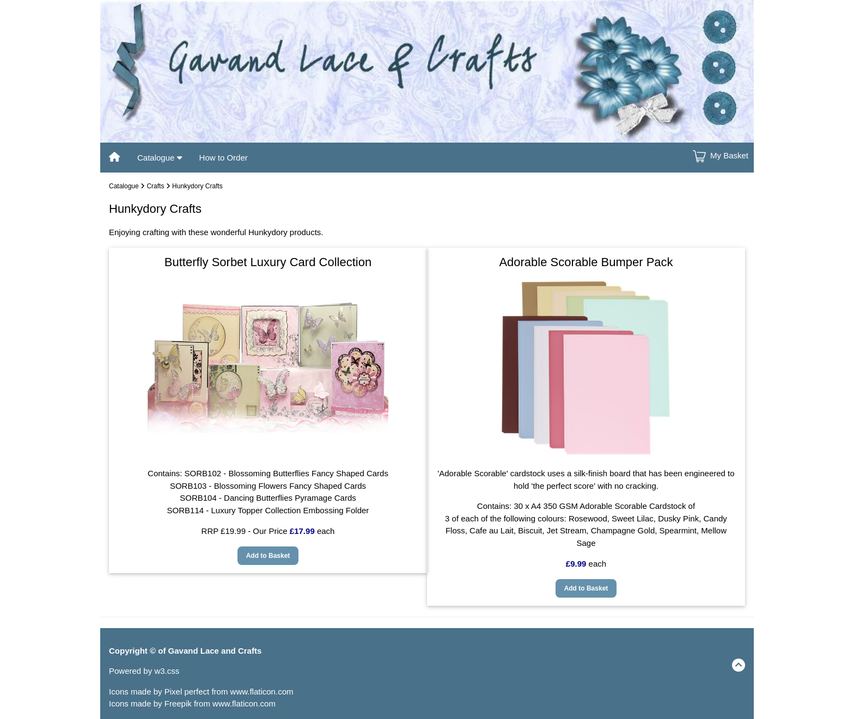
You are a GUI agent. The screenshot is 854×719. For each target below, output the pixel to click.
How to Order (223, 157)
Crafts (155, 186)
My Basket (729, 155)
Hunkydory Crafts (197, 186)
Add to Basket (268, 556)
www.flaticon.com (262, 691)
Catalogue (159, 157)
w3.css (166, 670)
